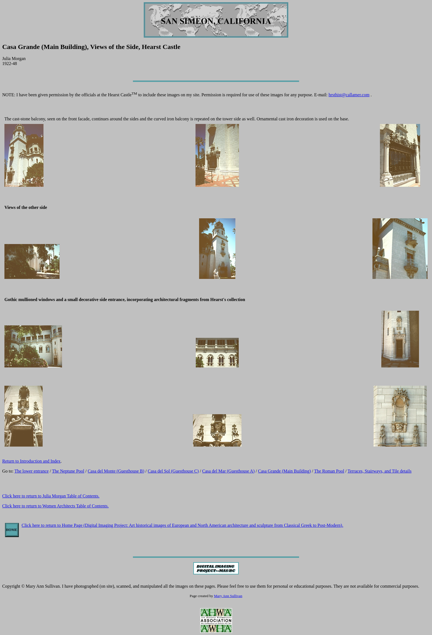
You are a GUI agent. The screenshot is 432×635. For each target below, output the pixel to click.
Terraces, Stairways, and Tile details (380, 471)
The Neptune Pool (68, 471)
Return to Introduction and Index (31, 461)
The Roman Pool (329, 471)
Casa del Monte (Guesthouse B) (116, 471)
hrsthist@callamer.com (349, 94)
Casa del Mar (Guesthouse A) (228, 471)
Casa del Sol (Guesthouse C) (173, 471)
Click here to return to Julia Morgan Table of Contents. (50, 496)
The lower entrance (31, 471)
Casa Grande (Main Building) (284, 471)
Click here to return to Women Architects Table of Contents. (55, 506)
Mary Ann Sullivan (228, 596)
